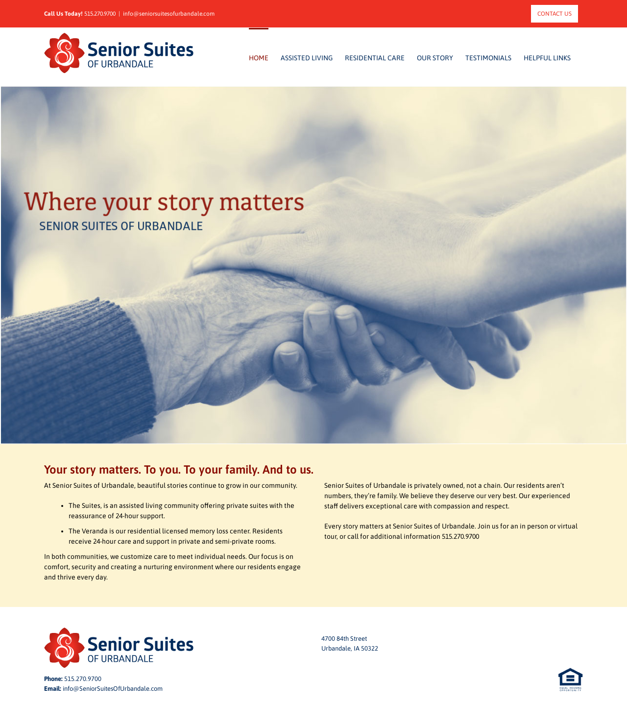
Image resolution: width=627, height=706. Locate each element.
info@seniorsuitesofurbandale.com (169, 13)
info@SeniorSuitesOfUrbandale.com (113, 688)
